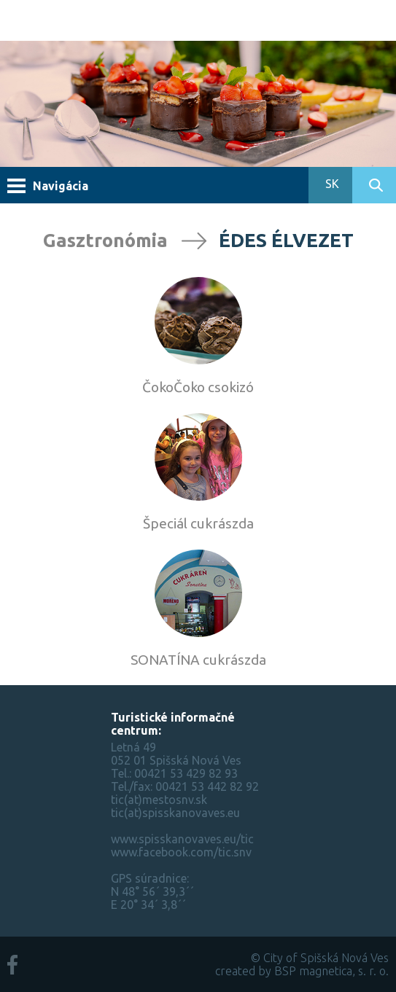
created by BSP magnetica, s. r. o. (302, 970)
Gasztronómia (105, 240)
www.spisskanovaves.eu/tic (182, 838)
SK (330, 183)
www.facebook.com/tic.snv (181, 852)
